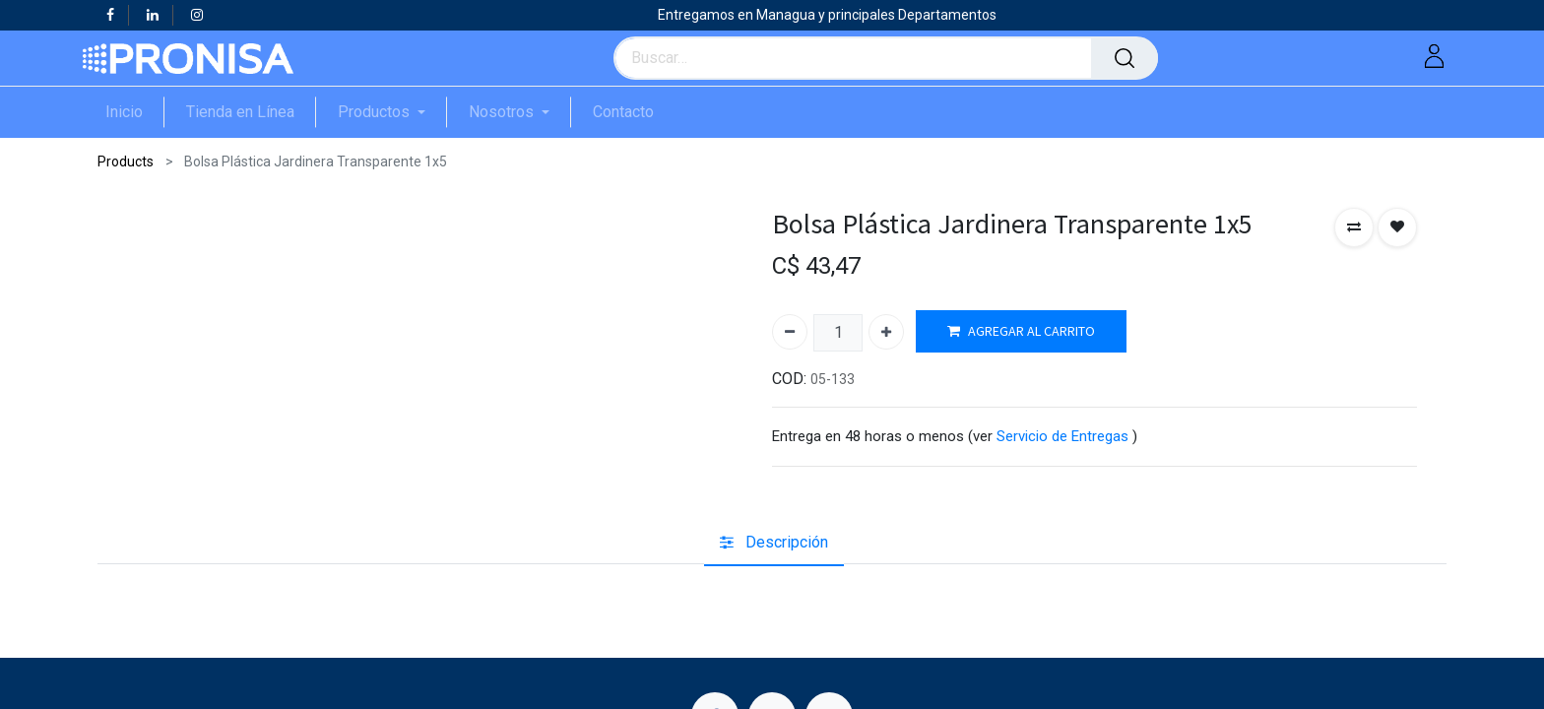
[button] (1354, 227)
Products (125, 161)
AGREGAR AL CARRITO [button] (1021, 331)
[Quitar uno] (789, 332)
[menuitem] (134, 112)
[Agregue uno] (886, 332)
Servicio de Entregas (1062, 436)
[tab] (774, 543)
